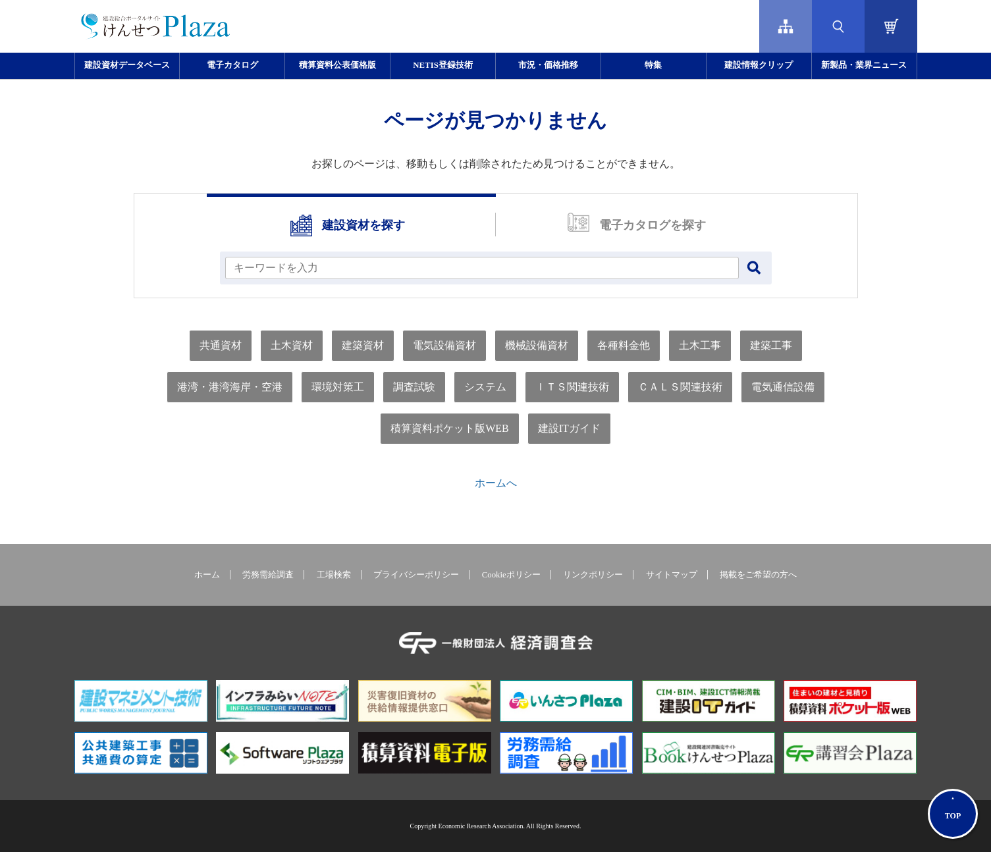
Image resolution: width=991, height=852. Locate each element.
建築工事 (771, 345)
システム (485, 386)
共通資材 (221, 345)
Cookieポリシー (511, 574)
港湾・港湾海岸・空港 (229, 386)
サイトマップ (671, 574)
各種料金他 (623, 345)
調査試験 (414, 386)
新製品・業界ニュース (864, 65)
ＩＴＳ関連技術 (572, 386)
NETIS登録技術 (442, 65)
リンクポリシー (593, 574)
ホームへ (496, 483)
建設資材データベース (127, 65)
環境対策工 (337, 386)
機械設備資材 (536, 345)
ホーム (207, 574)
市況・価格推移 (548, 65)
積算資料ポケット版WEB (449, 428)
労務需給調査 (268, 574)
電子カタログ (232, 65)
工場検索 (334, 574)
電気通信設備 (783, 386)
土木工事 (700, 345)
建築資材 (363, 345)
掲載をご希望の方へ (758, 574)
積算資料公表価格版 (337, 65)
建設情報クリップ (758, 65)
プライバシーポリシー (416, 574)
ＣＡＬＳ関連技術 (680, 386)
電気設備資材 (444, 345)
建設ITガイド (569, 428)
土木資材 (292, 345)
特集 (653, 65)
